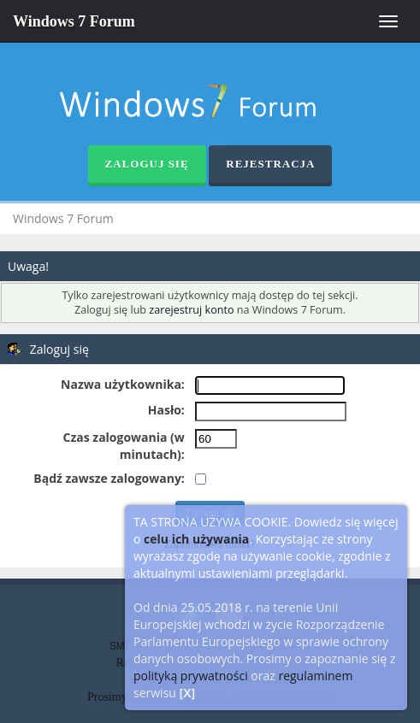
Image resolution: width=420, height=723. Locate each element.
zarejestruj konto (191, 310)
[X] (188, 693)
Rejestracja (270, 163)
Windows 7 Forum (74, 21)
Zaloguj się (147, 163)
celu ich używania (196, 539)
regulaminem (315, 675)
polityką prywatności (190, 675)
